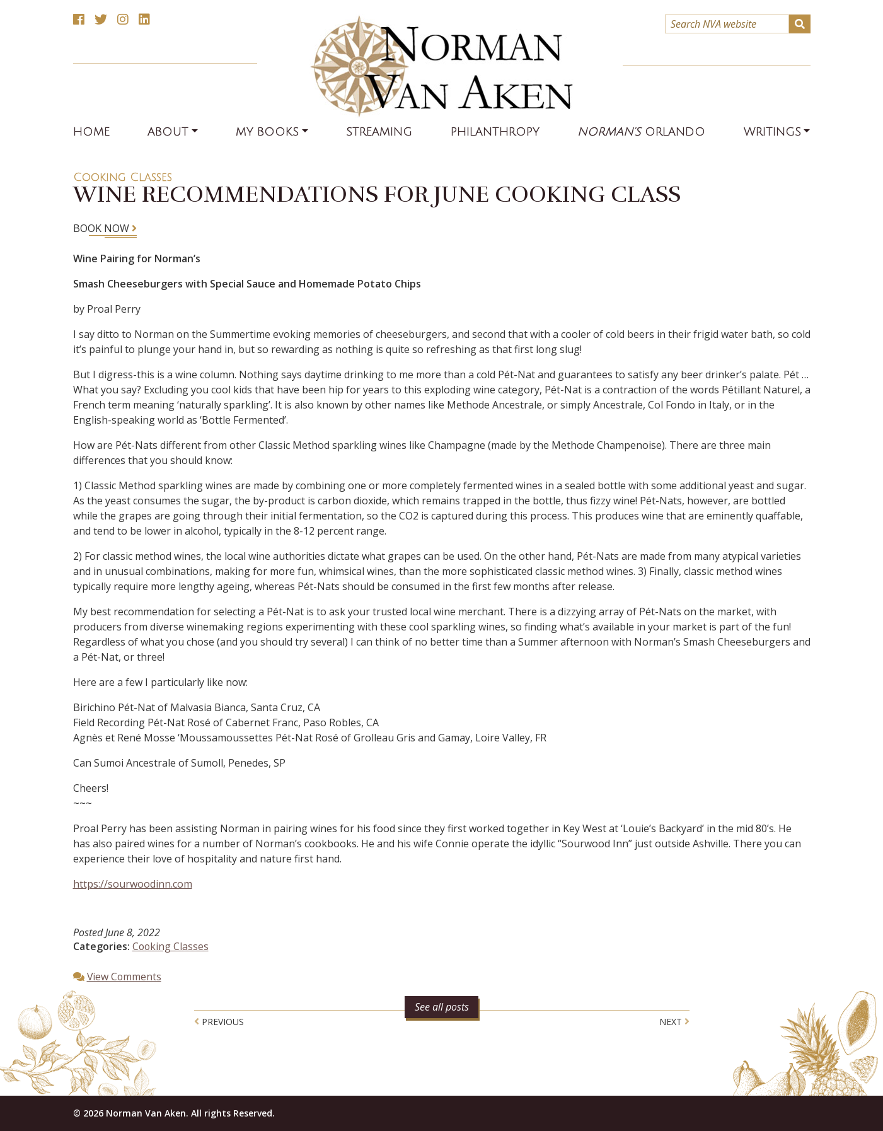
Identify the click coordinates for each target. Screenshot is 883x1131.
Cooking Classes (122, 177)
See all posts (442, 1006)
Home (91, 131)
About (167, 131)
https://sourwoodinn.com (132, 884)
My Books (267, 131)
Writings (772, 131)
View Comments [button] (125, 976)
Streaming (379, 131)
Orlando (641, 131)
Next (674, 1021)
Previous (219, 1021)
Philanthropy (495, 131)
